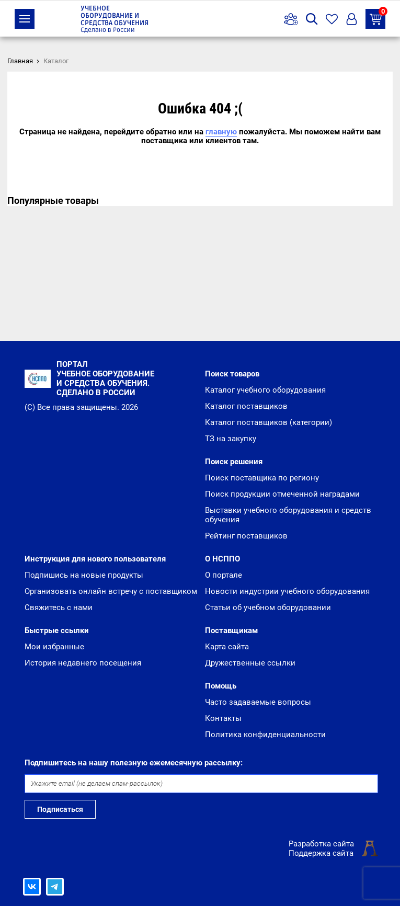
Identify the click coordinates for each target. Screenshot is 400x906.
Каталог (24, 19)
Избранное (332, 19)
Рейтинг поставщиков (246, 536)
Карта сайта (227, 646)
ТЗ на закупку (377, 17)
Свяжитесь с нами (59, 607)
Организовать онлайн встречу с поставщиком (111, 591)
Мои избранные (54, 646)
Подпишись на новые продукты (84, 575)
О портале (223, 575)
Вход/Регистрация (352, 19)
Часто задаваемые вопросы (258, 702)
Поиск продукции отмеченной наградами (282, 494)
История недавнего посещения (83, 663)
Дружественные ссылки (250, 663)
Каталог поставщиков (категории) (268, 422)
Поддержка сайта (321, 853)
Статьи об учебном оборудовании (268, 607)
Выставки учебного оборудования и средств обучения (288, 515)
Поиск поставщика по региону (262, 478)
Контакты (223, 718)
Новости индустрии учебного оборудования (287, 591)
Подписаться (60, 809)
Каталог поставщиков (246, 406)
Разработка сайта (321, 843)
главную (221, 131)
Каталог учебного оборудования (265, 390)
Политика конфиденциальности (265, 734)
